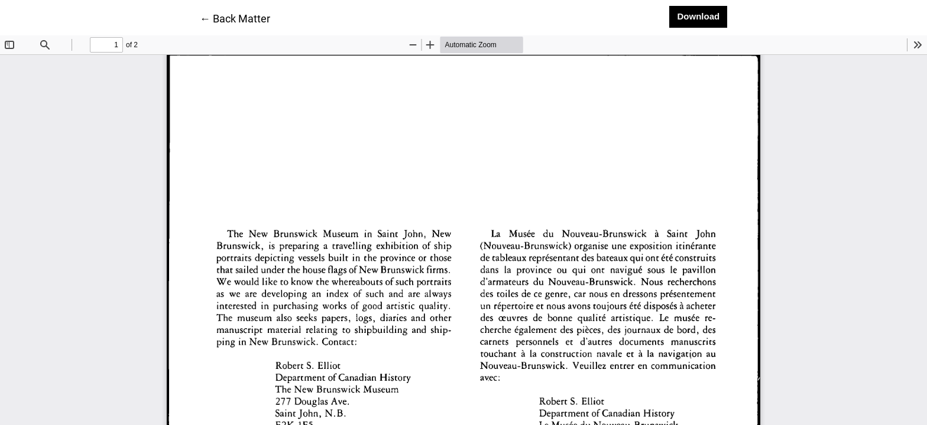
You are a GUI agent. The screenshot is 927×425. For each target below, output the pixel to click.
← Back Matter (235, 18)
